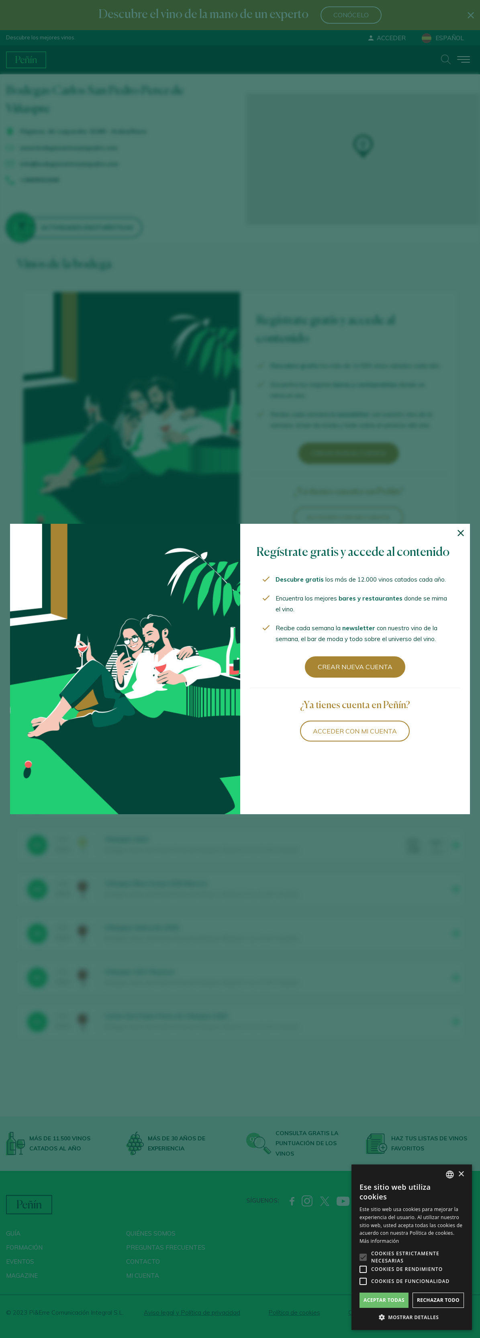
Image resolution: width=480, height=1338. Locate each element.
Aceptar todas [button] (384, 1300)
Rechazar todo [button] (438, 1300)
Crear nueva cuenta (355, 667)
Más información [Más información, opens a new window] (379, 1241)
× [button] (461, 1174)
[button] (411, 1317)
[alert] (411, 1247)
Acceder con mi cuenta (355, 731)
